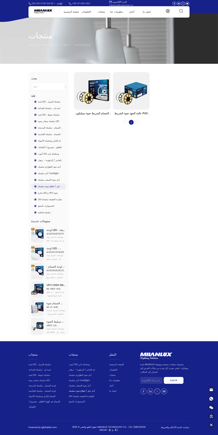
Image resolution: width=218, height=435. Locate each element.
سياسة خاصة (183, 427)
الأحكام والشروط (168, 427)
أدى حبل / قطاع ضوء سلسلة (43, 45)
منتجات (65, 45)
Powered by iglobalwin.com (42, 427)
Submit (173, 380)
